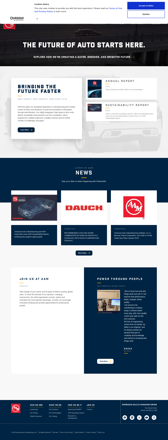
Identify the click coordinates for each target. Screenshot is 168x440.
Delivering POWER (74, 409)
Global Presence (36, 416)
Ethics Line (101, 432)
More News (82, 253)
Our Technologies (55, 413)
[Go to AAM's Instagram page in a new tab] (154, 417)
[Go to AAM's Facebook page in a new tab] (125, 417)
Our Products (53, 409)
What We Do (55, 405)
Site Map (55, 432)
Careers (89, 409)
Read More (104, 361)
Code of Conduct (91, 432)
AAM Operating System (76, 413)
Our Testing (53, 416)
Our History (34, 413)
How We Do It (75, 405)
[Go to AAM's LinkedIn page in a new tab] (132, 417)
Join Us (91, 405)
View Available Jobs (31, 315)
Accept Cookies (146, 7)
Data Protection (79, 432)
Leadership (34, 409)
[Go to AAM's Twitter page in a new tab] (140, 417)
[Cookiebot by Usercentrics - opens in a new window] (17, 20)
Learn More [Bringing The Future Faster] (24, 130)
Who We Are (36, 405)
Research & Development (72, 417)
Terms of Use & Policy (66, 432)
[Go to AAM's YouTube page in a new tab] (147, 417)
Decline (146, 15)
